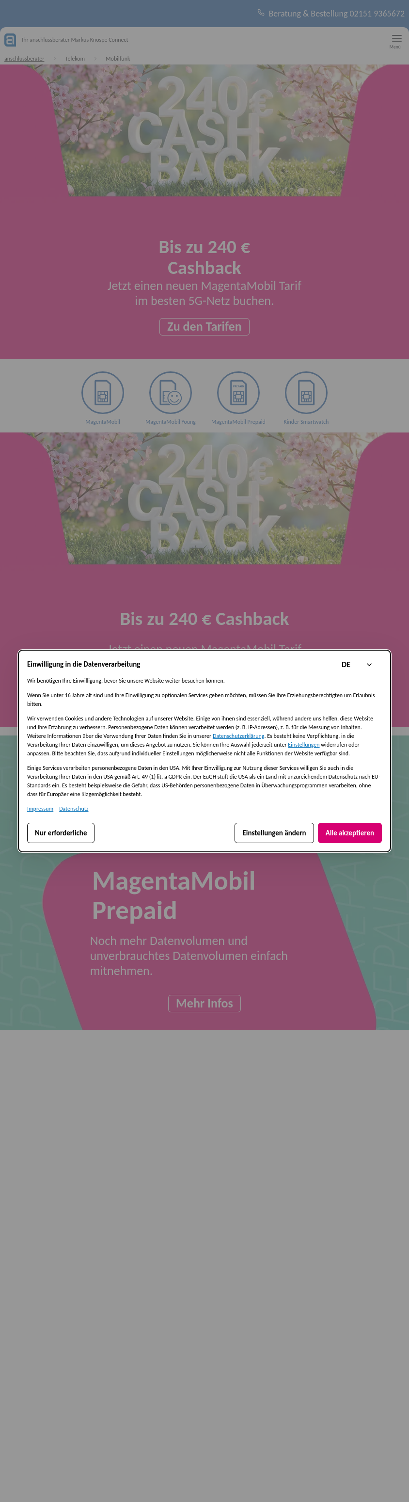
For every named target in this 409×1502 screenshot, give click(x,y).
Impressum (40, 808)
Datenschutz (73, 808)
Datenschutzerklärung (239, 736)
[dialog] (204, 751)
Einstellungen (303, 744)
